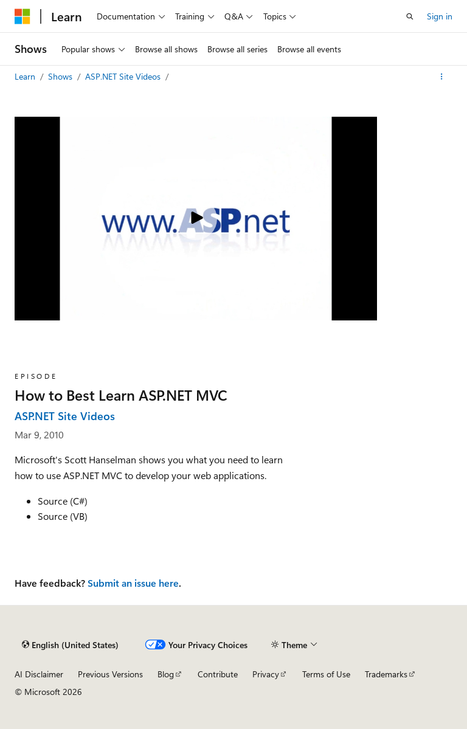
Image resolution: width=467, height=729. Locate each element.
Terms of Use (326, 674)
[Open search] (410, 16)
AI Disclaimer (39, 674)
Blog (165, 674)
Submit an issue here (133, 582)
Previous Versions (110, 674)
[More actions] (441, 76)
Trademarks (386, 674)
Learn (26, 76)
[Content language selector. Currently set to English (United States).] (70, 644)
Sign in (439, 16)
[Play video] (196, 219)
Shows (61, 76)
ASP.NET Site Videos (124, 76)
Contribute (218, 674)
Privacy (265, 674)
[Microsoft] (22, 16)
